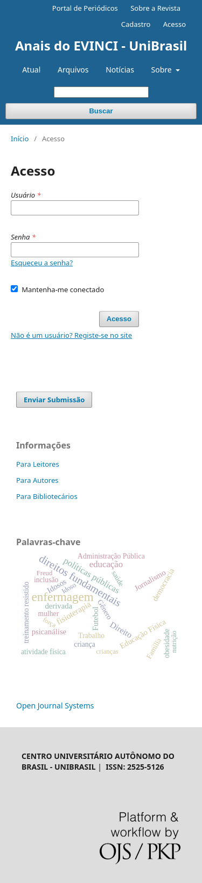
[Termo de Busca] (101, 92)
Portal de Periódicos (85, 8)
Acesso (174, 24)
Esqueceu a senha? (42, 262)
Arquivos (73, 69)
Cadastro (136, 24)
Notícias (120, 69)
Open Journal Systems (55, 705)
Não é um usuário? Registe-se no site (71, 335)
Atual (31, 69)
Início (20, 138)
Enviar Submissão (54, 399)
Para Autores (37, 480)
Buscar (101, 111)
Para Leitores (37, 464)
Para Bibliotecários (47, 496)
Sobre (162, 69)
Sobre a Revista (155, 8)
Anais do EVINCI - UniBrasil (101, 45)
